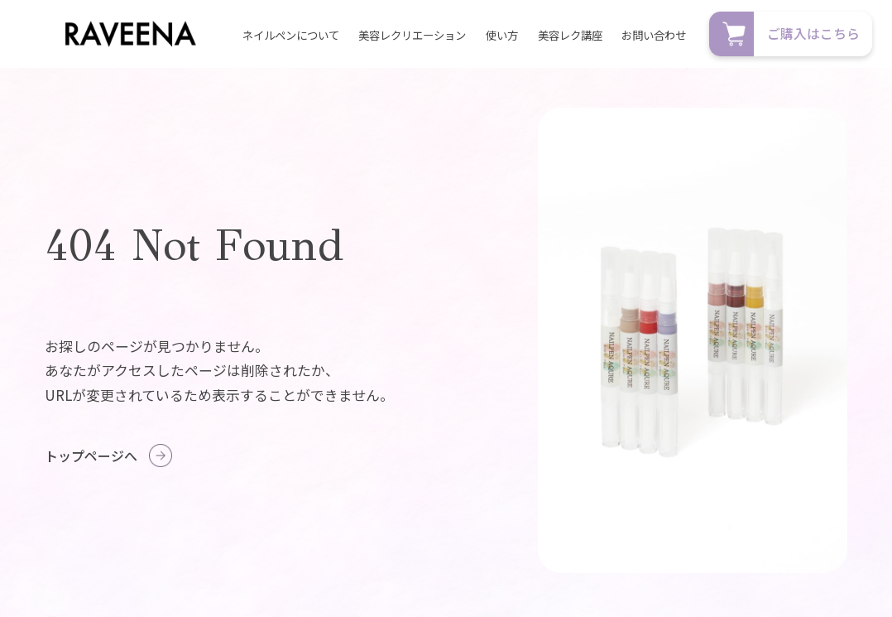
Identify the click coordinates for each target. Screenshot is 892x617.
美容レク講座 (570, 35)
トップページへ (91, 455)
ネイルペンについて (290, 35)
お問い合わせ (653, 35)
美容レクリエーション (412, 35)
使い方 (502, 35)
